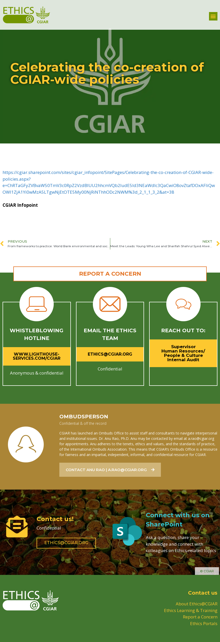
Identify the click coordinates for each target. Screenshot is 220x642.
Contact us (202, 593)
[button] (213, 16)
